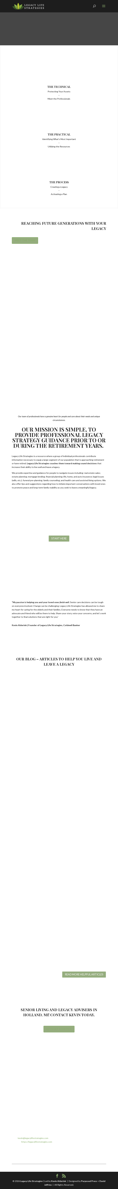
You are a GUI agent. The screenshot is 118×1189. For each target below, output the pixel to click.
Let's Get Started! (59, 1029)
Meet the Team (25, 240)
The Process (59, 182)
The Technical (59, 87)
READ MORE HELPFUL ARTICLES (84, 974)
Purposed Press (89, 1181)
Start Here (59, 538)
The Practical (59, 134)
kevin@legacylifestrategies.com (33, 1138)
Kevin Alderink (58, 1181)
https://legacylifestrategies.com (36, 1141)
